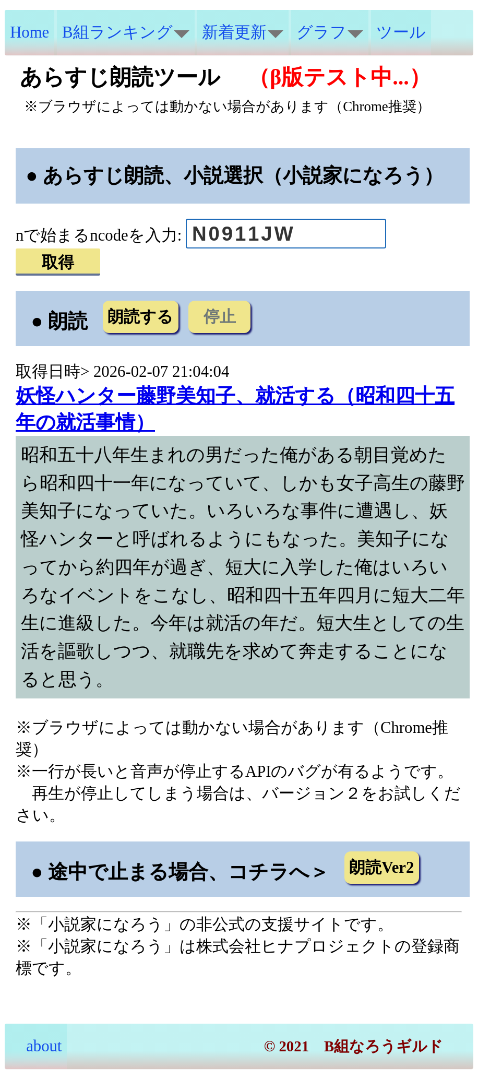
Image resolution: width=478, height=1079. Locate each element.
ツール (401, 32)
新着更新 (242, 32)
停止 (220, 317)
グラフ (329, 32)
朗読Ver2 (381, 867)
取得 (58, 262)
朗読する (140, 317)
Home (29, 32)
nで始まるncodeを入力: (99, 235)
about (36, 1046)
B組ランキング (125, 32)
